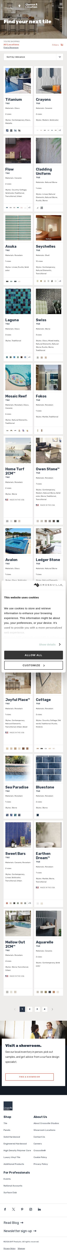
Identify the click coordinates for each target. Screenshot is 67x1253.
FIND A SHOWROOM (29, 1077)
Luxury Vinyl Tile (12, 1157)
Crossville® (40, 1150)
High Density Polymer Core (17, 1150)
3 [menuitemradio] (37, 1009)
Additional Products (14, 1164)
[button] (35, 5)
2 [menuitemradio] (30, 1009)
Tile (5, 1123)
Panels (7, 1130)
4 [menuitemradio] (45, 1009)
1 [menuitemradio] (22, 1009)
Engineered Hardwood (15, 1143)
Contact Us (39, 1137)
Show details (47, 644)
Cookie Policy (40, 1157)
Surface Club (10, 1192)
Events (7, 1179)
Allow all (33, 655)
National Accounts (13, 1185)
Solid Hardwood (12, 1137)
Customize (34, 665)
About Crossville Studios (46, 1123)
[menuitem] (15, 1009)
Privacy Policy (41, 1164)
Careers (38, 1143)
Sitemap (21, 1248)
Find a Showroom (11, 48)
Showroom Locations (44, 1130)
